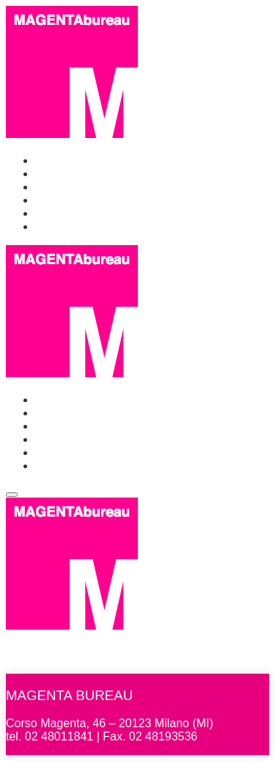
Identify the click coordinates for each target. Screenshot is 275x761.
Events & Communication (101, 187)
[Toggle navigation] (12, 494)
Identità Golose (74, 213)
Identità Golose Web (88, 226)
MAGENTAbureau (87, 640)
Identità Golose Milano (93, 200)
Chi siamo (61, 173)
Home (51, 160)
